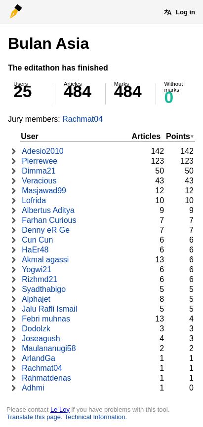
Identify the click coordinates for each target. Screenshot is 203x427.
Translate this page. (34, 417)
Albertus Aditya (48, 210)
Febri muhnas (46, 319)
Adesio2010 (43, 151)
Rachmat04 (82, 119)
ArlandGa (38, 358)
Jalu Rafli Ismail (49, 309)
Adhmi (33, 388)
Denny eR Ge (46, 230)
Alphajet (36, 299)
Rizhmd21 (39, 279)
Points (178, 136)
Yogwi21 (36, 269)
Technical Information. (96, 417)
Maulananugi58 (49, 348)
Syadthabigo (44, 289)
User (30, 136)
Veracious (39, 181)
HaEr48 (35, 250)
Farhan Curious (49, 220)
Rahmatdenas (46, 378)
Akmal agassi (45, 259)
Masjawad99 (44, 190)
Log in (185, 12)
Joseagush (41, 338)
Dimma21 (38, 171)
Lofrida (34, 200)
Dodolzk (36, 328)
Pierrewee (39, 161)
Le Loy (60, 409)
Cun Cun (37, 240)
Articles (146, 136)
